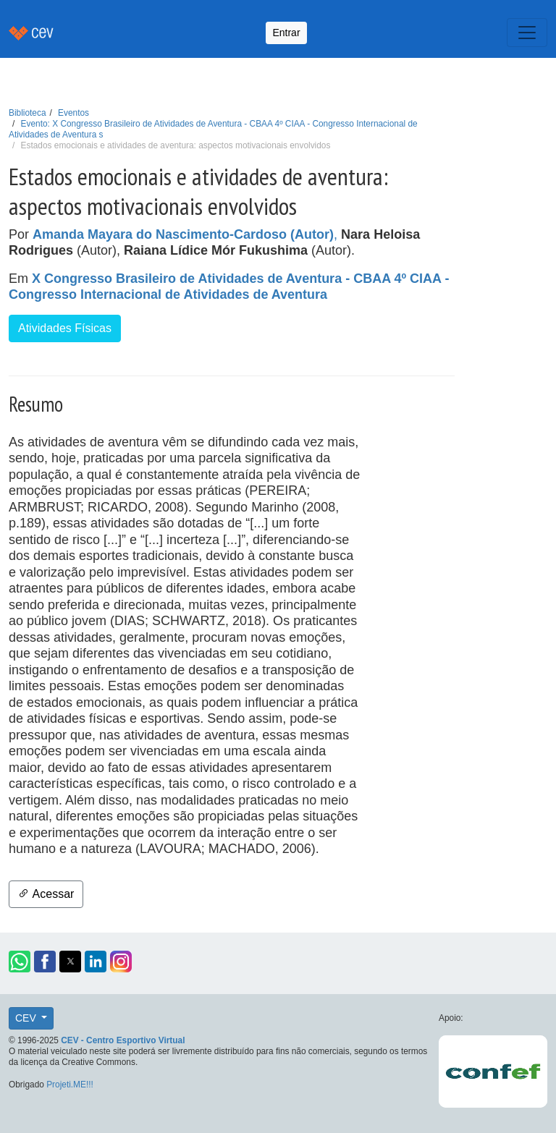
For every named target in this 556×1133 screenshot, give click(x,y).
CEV (27, 1018)
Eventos (73, 113)
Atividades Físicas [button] (64, 328)
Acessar (46, 894)
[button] (19, 961)
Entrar (286, 32)
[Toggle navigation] (527, 32)
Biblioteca (27, 113)
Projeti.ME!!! (69, 1084)
